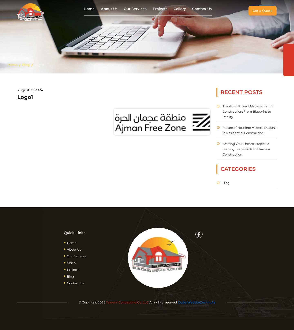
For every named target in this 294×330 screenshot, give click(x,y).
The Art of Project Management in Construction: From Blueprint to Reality (248, 111)
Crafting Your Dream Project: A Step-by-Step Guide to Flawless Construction (246, 149)
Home (89, 9)
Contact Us (202, 9)
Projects (160, 9)
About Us (109, 9)
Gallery (180, 9)
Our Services (135, 9)
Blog (26, 65)
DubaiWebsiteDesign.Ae (196, 302)
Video (71, 263)
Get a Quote (263, 11)
